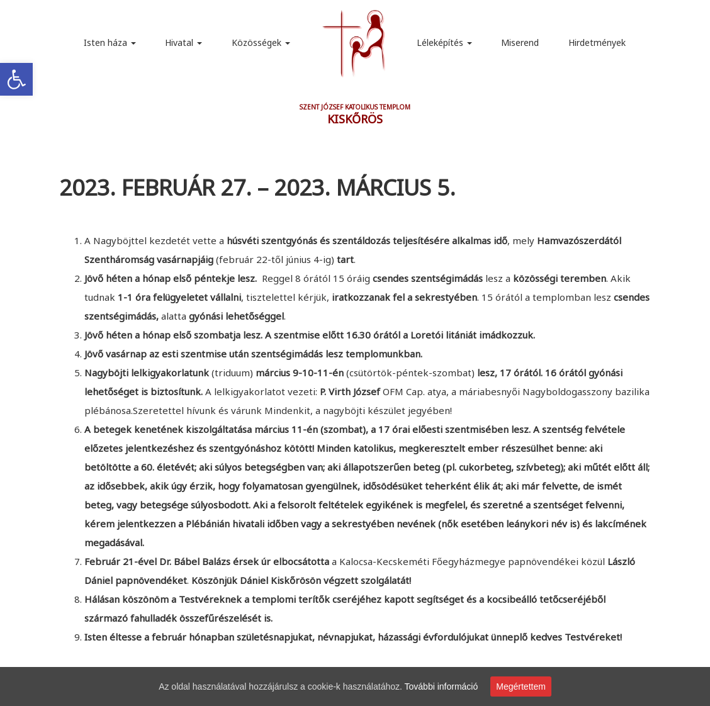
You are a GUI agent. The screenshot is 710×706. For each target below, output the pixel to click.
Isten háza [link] (110, 42)
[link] (16, 79)
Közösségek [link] (261, 42)
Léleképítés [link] (444, 42)
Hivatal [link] (183, 42)
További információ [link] (441, 686)
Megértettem (521, 686)
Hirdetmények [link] (597, 42)
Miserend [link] (520, 42)
